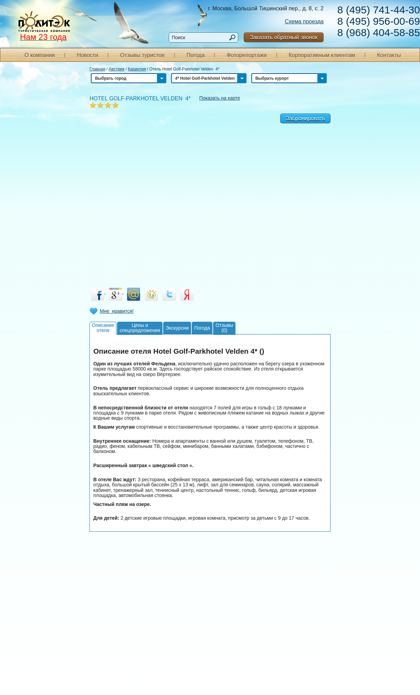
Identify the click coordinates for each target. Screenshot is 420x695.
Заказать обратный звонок (283, 37)
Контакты (389, 55)
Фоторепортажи (246, 55)
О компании (39, 55)
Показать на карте (219, 98)
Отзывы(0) (224, 327)
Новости (87, 55)
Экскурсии (177, 328)
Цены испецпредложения (139, 327)
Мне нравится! (117, 311)
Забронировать (305, 118)
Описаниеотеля (103, 327)
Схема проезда (304, 21)
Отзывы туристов (142, 55)
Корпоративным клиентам (321, 55)
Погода (196, 55)
